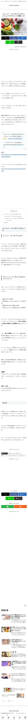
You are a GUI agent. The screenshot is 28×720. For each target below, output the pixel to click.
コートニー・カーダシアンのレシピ (12, 214)
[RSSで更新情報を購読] (20, 506)
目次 (12, 211)
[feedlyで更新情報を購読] (7, 506)
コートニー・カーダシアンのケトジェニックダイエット (13, 455)
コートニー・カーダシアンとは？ (13, 216)
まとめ (5, 222)
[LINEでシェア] (10, 42)
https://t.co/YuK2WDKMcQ (15, 138)
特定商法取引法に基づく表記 (7, 714)
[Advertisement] (14, 65)
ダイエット (4, 453)
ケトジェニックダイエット (15, 453)
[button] (18, 42)
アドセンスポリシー (20, 713)
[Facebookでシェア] (14, 38)
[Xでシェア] (5, 38)
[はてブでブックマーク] (22, 38)
